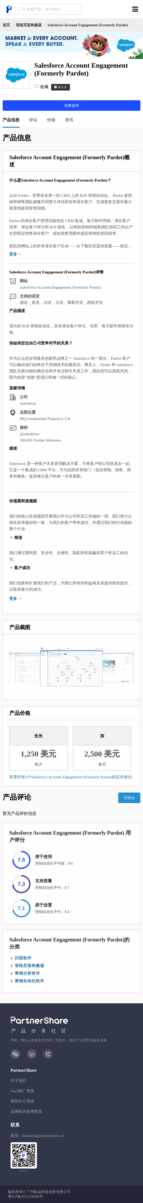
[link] (29, 25)
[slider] (46, 80)
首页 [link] (6, 25)
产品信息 (11, 120)
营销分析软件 (27, 973)
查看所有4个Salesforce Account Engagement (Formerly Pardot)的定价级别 (70, 777)
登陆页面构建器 (29, 25)
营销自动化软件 (29, 981)
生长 (38, 736)
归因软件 (23, 958)
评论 (33, 120)
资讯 (69, 120)
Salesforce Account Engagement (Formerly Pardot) (87, 25)
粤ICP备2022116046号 (25, 1197)
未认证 (60, 87)
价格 (51, 120)
